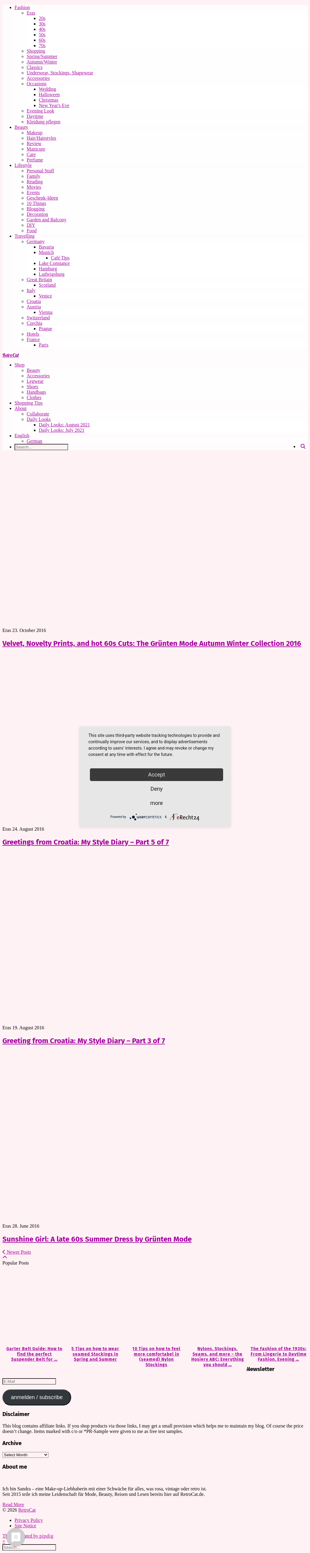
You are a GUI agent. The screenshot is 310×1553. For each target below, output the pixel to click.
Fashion (22, 7)
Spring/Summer (42, 56)
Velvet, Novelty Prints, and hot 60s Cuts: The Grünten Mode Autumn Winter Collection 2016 (151, 643)
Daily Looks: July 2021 (61, 430)
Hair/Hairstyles (41, 138)
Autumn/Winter (42, 61)
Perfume (35, 159)
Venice (45, 295)
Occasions (37, 83)
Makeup (34, 132)
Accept (156, 774)
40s (42, 29)
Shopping (36, 51)
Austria (34, 306)
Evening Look (40, 110)
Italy (31, 290)
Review (34, 143)
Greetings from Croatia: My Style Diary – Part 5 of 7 (85, 842)
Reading (35, 181)
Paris (43, 344)
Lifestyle (23, 165)
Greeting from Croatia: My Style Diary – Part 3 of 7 (83, 1041)
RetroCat (10, 355)
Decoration (37, 214)
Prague (45, 328)
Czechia (34, 323)
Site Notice (25, 1525)
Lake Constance (54, 263)
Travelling (25, 236)
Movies (34, 187)
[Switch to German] (167, 441)
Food (32, 230)
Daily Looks (39, 419)
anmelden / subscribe (37, 1397)
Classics (34, 67)
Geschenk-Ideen (42, 197)
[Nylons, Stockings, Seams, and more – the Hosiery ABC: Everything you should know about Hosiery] (216, 1306)
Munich (46, 252)
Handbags (36, 392)
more (156, 803)
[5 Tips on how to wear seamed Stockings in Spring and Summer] (94, 1306)
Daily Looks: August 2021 (64, 424)
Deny (156, 789)
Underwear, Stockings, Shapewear (60, 72)
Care (31, 154)
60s (42, 40)
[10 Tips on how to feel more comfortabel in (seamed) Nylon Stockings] (155, 1306)
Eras (31, 12)
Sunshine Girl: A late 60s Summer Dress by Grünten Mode (97, 1239)
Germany (36, 241)
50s (42, 34)
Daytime (35, 116)
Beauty (21, 127)
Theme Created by (28, 1535)
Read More (13, 1504)
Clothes (34, 397)
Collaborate (38, 413)
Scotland (47, 285)
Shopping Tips (29, 402)
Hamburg (48, 268)
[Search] (303, 446)
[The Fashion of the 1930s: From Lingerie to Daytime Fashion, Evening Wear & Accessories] (277, 1306)
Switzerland (38, 317)
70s (42, 45)
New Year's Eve (54, 105)
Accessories (38, 78)
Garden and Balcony (47, 219)
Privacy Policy (29, 1520)
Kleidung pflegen (44, 121)
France (33, 339)
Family (33, 176)
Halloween (49, 94)
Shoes (32, 386)
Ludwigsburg (51, 274)
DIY (31, 225)
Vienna (45, 312)
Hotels (33, 334)
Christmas (48, 100)
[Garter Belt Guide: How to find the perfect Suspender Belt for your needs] (33, 1306)
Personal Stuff (40, 170)
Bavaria (46, 246)
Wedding (47, 89)
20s (42, 18)
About (21, 408)
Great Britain (39, 279)
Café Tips (60, 257)
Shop (20, 364)
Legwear (35, 381)
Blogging (36, 208)
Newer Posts (16, 1252)
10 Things (36, 203)
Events (33, 192)
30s (42, 23)
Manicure (36, 148)
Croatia (34, 301)
